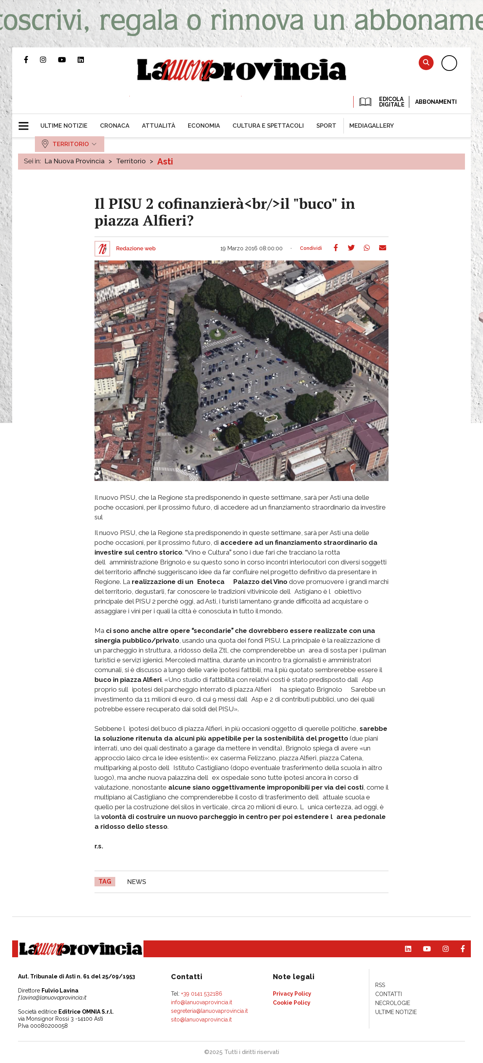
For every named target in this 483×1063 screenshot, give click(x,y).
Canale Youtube (68, 59)
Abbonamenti (436, 102)
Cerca (426, 62)
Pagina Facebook (32, 59)
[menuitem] (64, 126)
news (136, 882)
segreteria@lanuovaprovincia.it (209, 1011)
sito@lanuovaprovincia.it (201, 1019)
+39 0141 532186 (201, 994)
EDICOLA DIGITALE (381, 102)
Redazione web (136, 249)
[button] (26, 122)
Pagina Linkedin (87, 59)
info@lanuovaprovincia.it (201, 1002)
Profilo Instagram (49, 59)
